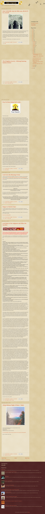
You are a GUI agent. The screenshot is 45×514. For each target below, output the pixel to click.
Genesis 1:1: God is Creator (8, 480)
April (33, 51)
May (33, 50)
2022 (33, 33)
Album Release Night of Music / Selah (13, 405)
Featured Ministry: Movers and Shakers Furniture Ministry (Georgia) (10, 489)
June (33, 49)
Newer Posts (4, 458)
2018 (33, 38)
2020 (33, 35)
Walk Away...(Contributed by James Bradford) (11, 496)
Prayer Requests (33, 24)
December (34, 41)
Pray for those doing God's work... (12, 102)
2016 (33, 40)
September (34, 45)
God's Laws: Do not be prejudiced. (9, 485)
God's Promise (3, 469)
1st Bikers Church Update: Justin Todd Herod (11, 505)
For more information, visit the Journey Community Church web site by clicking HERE (14, 432)
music (12, 83)
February (34, 65)
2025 (33, 29)
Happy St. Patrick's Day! (9, 207)
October (34, 44)
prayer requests (7, 169)
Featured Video (9, 83)
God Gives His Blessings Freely (11, 175)
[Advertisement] (15, 52)
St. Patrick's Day (9, 218)
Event (8, 455)
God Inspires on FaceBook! (34, 23)
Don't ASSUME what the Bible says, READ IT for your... (37, 54)
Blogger (29, 512)
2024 (33, 30)
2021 (33, 34)
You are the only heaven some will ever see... (11, 471)
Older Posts (27, 458)
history (5, 218)
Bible (5, 43)
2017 (33, 39)
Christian (6, 83)
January (34, 66)
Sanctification (7, 476)
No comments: (15, 42)
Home (16, 458)
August (34, 46)
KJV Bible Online (33, 25)
